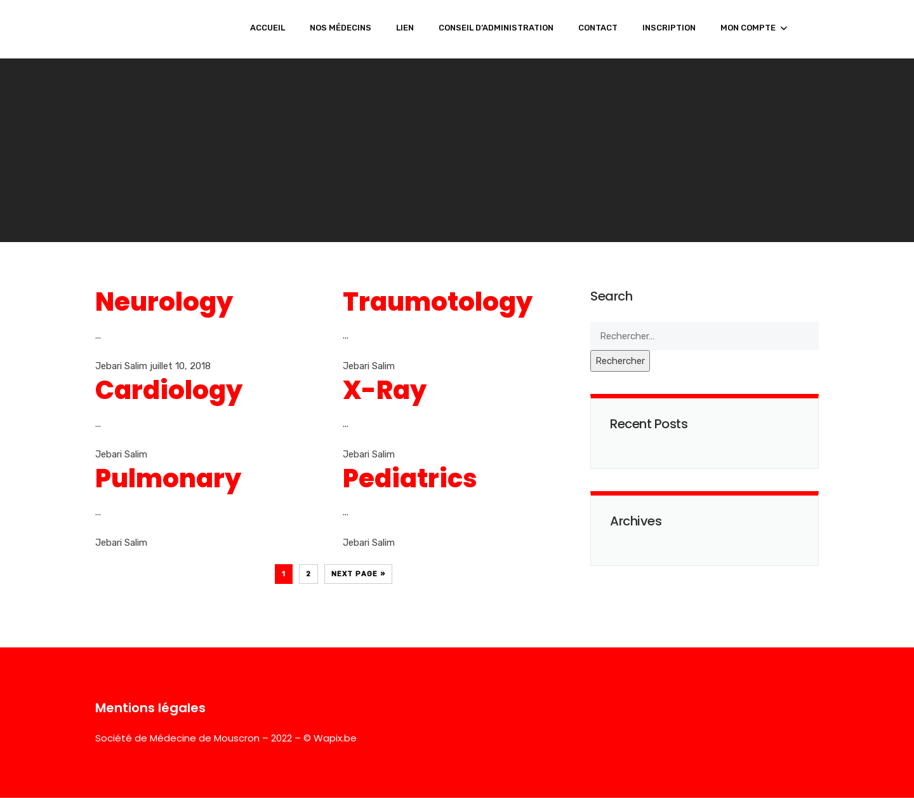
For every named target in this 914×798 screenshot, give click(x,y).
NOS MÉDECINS (340, 27)
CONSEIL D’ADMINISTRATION (496, 27)
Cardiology (168, 390)
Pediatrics (410, 478)
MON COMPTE (748, 27)
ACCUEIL (267, 27)
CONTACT (598, 27)
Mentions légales (150, 708)
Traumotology (438, 302)
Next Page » (358, 574)
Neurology (164, 302)
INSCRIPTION (669, 27)
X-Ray (385, 390)
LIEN (405, 27)
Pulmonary (168, 478)
